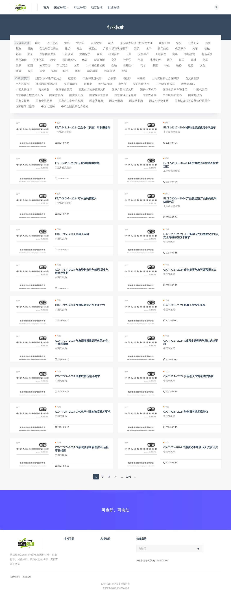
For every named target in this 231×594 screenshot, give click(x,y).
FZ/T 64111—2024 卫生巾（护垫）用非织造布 (82, 127)
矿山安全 (62, 65)
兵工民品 (52, 42)
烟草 (67, 42)
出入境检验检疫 (95, 65)
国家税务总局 (64, 89)
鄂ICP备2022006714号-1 (116, 588)
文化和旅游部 (141, 83)
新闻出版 (99, 59)
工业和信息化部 (92, 78)
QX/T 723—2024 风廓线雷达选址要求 (77, 376)
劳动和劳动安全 (49, 48)
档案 (30, 65)
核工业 (93, 48)
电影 (38, 42)
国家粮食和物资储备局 (29, 95)
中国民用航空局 (172, 95)
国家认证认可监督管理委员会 (192, 100)
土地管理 (160, 54)
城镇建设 (109, 70)
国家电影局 (116, 100)
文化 (202, 65)
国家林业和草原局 (125, 95)
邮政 (18, 48)
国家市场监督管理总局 (92, 89)
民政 (30, 48)
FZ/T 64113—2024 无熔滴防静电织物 (77, 163)
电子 (143, 65)
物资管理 (45, 65)
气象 (140, 59)
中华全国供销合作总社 (74, 106)
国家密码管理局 (158, 100)
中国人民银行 (24, 89)
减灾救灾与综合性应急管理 (136, 42)
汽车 (195, 48)
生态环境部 (22, 83)
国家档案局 (136, 100)
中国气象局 (200, 89)
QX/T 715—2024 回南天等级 (72, 234)
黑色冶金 (21, 59)
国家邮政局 (195, 95)
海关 (137, 48)
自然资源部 (192, 78)
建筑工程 (164, 42)
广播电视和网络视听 (115, 48)
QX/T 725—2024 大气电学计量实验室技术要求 (82, 411)
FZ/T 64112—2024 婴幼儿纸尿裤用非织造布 (189, 127)
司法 (111, 42)
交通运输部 (70, 83)
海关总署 (43, 89)
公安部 (112, 78)
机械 (207, 48)
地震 (18, 70)
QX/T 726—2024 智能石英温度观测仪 (185, 411)
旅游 (67, 48)
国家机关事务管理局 (175, 89)
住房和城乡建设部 (46, 83)
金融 (114, 65)
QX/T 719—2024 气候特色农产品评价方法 (80, 305)
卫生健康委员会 (165, 83)
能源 (54, 70)
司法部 (141, 78)
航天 (30, 54)
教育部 (72, 78)
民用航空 (163, 48)
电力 (66, 70)
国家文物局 (22, 100)
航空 (155, 65)
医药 (76, 65)
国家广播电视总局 (123, 89)
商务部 (122, 83)
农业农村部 (105, 83)
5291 (128, 476)
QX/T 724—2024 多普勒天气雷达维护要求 (188, 376)
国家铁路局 (149, 95)
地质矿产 (155, 59)
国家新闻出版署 (25, 106)
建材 (193, 59)
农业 (99, 54)
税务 (179, 65)
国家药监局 (96, 100)
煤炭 (30, 70)
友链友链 (27, 576)
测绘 (175, 54)
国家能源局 (56, 95)
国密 (42, 70)
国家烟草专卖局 (98, 95)
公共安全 (193, 42)
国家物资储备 (48, 54)
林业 (167, 65)
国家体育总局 (148, 89)
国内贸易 (96, 42)
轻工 (181, 59)
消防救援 (92, 70)
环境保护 (114, 54)
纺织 (179, 42)
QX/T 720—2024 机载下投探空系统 (184, 305)
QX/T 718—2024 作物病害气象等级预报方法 (189, 269)
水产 (148, 48)
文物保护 (84, 54)
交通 (114, 59)
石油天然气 (69, 59)
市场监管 (189, 54)
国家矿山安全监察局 (70, 100)
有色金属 (207, 54)
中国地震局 (48, 106)
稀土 (79, 48)
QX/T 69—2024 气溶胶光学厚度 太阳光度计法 (190, 447)
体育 (85, 59)
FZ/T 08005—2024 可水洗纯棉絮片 (76, 198)
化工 (205, 59)
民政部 (127, 78)
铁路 (208, 42)
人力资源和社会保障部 (165, 78)
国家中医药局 (44, 100)
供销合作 (128, 65)
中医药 (80, 42)
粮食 (53, 59)
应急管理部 (188, 83)
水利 (77, 70)
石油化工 (38, 59)
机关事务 (180, 48)
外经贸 (127, 59)
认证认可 (67, 54)
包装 (18, 54)
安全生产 (143, 54)
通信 (169, 59)
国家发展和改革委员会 (48, 78)
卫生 (128, 54)
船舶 (18, 65)
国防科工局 (76, 95)
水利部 (88, 83)
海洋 (124, 70)
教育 (190, 65)
